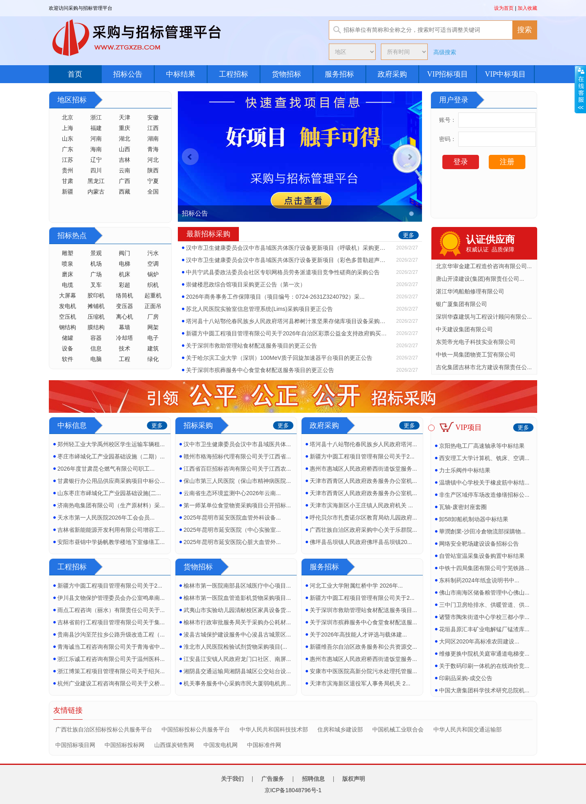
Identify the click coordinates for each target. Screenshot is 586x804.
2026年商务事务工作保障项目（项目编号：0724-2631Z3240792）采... (275, 296)
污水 (153, 253)
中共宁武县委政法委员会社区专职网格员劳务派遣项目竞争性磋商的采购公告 (283, 272)
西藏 (124, 191)
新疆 (67, 191)
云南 (124, 170)
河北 (153, 159)
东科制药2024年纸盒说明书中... (479, 580)
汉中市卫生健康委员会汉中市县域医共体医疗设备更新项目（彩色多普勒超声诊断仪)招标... (287, 260)
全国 (153, 191)
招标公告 (127, 74)
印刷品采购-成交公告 (465, 678)
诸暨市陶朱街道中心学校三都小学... (484, 617)
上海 (67, 128)
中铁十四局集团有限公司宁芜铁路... (484, 568)
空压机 (67, 316)
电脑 (96, 359)
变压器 (124, 306)
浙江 (96, 117)
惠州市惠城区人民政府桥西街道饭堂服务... (363, 468)
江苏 (67, 159)
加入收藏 (527, 8)
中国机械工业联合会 (398, 729)
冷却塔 (124, 338)
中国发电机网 (220, 745)
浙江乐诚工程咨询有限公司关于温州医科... (111, 659)
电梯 (124, 263)
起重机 (153, 295)
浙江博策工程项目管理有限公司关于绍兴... (111, 671)
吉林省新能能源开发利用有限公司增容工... (111, 529)
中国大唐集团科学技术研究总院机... (484, 690)
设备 (67, 348)
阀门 (124, 253)
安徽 (153, 117)
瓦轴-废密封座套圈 (463, 507)
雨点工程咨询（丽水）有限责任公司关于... (111, 610)
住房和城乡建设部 (340, 729)
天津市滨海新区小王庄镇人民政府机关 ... (361, 505)
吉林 (124, 159)
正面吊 (153, 306)
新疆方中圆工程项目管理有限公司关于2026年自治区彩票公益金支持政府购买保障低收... (287, 333)
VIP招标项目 (447, 74)
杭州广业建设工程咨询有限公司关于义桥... (111, 683)
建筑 (153, 348)
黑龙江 (96, 181)
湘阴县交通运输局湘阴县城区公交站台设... (237, 671)
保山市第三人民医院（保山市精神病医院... (237, 481)
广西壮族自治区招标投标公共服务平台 (103, 729)
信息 (96, 348)
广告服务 (272, 778)
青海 (153, 149)
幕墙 (124, 327)
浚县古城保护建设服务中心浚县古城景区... (237, 634)
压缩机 (96, 316)
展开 (580, 89)
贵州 (67, 170)
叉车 (96, 285)
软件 (67, 359)
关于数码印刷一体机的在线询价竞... (484, 666)
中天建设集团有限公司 (464, 329)
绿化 (153, 359)
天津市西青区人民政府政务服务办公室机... (363, 481)
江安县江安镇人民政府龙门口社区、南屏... (237, 659)
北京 (67, 117)
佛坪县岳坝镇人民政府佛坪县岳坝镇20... (361, 542)
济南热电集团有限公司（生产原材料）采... (111, 505)
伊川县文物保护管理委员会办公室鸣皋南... (111, 598)
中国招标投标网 (124, 745)
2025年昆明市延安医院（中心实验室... (232, 529)
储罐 (67, 338)
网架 (153, 327)
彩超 (124, 285)
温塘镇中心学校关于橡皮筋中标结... (484, 482)
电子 (153, 338)
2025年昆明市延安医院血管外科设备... (232, 517)
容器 (96, 338)
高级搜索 (444, 52)
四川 (96, 170)
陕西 (153, 170)
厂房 (153, 316)
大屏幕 (67, 295)
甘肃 (67, 181)
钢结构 (67, 327)
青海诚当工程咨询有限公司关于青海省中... (111, 646)
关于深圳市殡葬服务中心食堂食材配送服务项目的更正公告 (260, 370)
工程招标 (233, 74)
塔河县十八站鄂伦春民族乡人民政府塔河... (363, 444)
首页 (75, 74)
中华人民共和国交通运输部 (467, 729)
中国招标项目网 (75, 745)
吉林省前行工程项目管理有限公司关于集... (111, 622)
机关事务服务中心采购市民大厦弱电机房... (237, 683)
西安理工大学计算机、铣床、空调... (484, 458)
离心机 (124, 316)
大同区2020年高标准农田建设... (479, 641)
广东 (67, 149)
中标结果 (180, 74)
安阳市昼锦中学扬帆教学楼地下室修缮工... (111, 542)
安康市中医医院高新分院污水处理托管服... (363, 671)
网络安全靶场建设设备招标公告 (479, 543)
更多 (408, 235)
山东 (67, 138)
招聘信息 (313, 778)
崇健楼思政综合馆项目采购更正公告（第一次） (246, 284)
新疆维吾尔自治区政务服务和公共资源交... (363, 646)
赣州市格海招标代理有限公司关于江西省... (237, 456)
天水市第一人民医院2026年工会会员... (106, 517)
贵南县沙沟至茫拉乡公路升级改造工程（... (111, 634)
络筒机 (124, 295)
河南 (96, 138)
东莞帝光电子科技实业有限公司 (476, 342)
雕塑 (67, 253)
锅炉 (153, 274)
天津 (124, 117)
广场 (96, 274)
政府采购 (392, 74)
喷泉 (67, 263)
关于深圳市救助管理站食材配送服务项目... (363, 610)
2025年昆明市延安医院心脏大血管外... (232, 542)
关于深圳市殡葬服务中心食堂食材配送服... (363, 622)
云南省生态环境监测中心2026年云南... (232, 493)
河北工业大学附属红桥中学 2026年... (356, 585)
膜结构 (96, 327)
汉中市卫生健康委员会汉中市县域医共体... (237, 444)
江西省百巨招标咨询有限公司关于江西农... (237, 468)
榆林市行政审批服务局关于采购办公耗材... (237, 622)
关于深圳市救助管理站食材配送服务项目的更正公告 (251, 345)
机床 (124, 274)
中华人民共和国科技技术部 (274, 729)
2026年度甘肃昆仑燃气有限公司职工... (106, 468)
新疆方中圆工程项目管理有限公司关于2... (362, 456)
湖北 (124, 138)
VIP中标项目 (505, 74)
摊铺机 (96, 306)
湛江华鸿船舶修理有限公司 (470, 291)
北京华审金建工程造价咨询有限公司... (484, 266)
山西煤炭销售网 (174, 745)
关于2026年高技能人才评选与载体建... (358, 634)
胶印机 (96, 295)
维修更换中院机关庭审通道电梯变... (484, 653)
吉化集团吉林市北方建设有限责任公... (484, 367)
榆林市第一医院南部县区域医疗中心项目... (237, 585)
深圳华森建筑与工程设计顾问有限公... (484, 316)
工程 (124, 359)
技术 (124, 348)
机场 (96, 263)
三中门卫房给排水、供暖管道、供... (484, 604)
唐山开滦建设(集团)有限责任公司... (480, 278)
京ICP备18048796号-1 (293, 790)
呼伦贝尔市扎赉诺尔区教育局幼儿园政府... (363, 517)
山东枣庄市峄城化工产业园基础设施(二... (109, 493)
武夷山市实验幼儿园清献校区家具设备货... (237, 610)
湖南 (153, 138)
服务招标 (339, 74)
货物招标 (286, 74)
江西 (153, 128)
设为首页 (504, 8)
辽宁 (96, 159)
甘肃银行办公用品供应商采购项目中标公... (111, 481)
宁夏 (153, 181)
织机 (153, 285)
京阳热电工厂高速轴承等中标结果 (482, 446)
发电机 (67, 306)
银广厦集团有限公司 (461, 304)
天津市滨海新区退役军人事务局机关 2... (360, 683)
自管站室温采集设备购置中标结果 (482, 556)
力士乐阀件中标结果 (464, 470)
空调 (153, 263)
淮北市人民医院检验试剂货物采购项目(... (235, 646)
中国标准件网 (264, 745)
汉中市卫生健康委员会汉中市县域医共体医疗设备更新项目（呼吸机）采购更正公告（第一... (287, 248)
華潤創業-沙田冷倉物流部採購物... (482, 531)
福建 (96, 128)
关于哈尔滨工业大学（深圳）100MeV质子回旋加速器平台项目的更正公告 (279, 358)
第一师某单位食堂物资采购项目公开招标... (237, 505)
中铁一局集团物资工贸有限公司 (476, 354)
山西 (124, 149)
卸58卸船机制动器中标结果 (473, 519)
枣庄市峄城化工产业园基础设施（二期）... (111, 456)
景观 (96, 253)
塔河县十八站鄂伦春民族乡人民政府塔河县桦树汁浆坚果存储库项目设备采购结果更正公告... (287, 321)
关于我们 (232, 778)
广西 (124, 181)
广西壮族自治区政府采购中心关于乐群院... (363, 529)
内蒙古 (96, 191)
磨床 (67, 274)
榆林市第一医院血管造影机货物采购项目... (237, 598)
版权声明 (353, 778)
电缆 (67, 285)
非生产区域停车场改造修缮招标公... (484, 494)
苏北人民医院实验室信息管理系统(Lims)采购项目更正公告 (259, 309)
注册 (507, 162)
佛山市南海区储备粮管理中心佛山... (484, 592)
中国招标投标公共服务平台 (196, 729)
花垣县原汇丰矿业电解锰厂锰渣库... (484, 629)
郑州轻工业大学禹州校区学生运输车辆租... (111, 444)
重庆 (124, 128)
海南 (96, 149)
